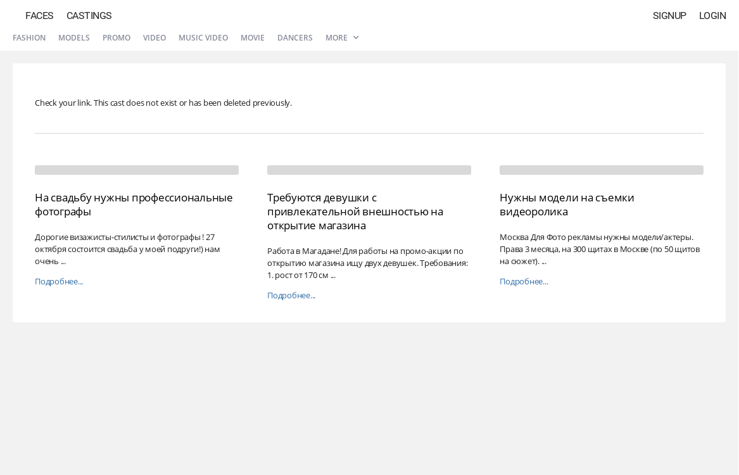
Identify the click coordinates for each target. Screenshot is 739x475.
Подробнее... (59, 281)
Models (74, 37)
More (341, 37)
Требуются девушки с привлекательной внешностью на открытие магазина (355, 211)
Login (712, 16)
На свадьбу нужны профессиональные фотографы (134, 204)
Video (154, 37)
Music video (203, 37)
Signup (669, 16)
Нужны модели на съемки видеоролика (567, 204)
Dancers (295, 37)
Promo (116, 37)
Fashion (29, 37)
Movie (253, 37)
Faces (39, 16)
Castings (89, 16)
